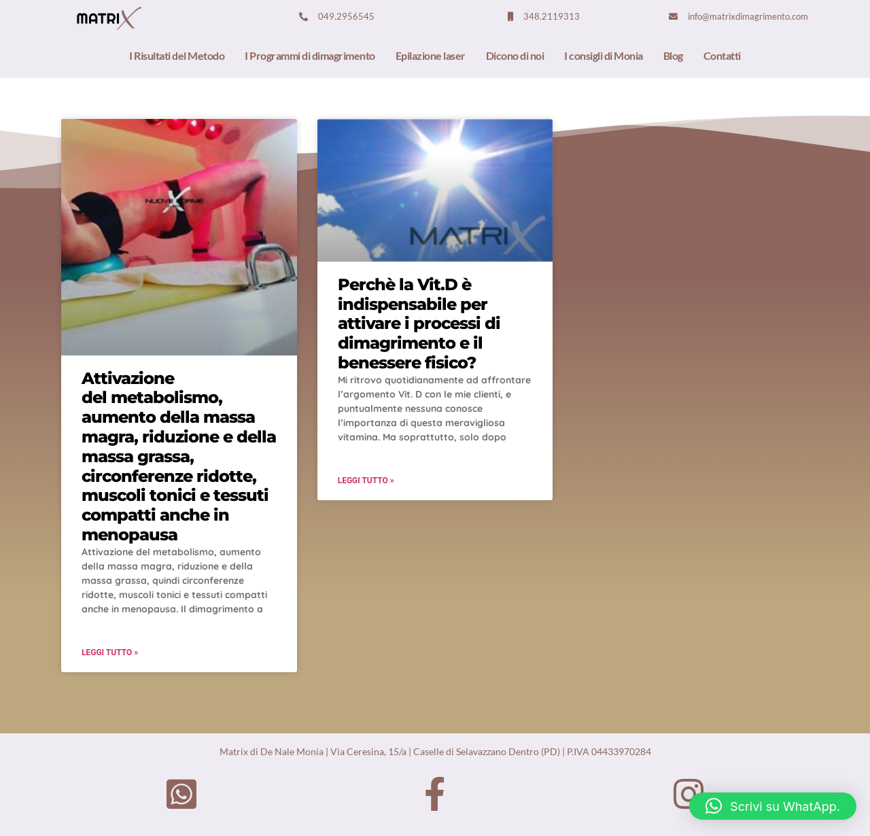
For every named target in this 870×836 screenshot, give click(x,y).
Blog (673, 55)
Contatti (722, 55)
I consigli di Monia (603, 55)
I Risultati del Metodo (176, 55)
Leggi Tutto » (110, 652)
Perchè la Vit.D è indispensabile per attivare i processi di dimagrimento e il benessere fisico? (419, 323)
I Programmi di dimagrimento (310, 55)
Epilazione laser (431, 55)
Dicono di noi (515, 55)
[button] (772, 806)
